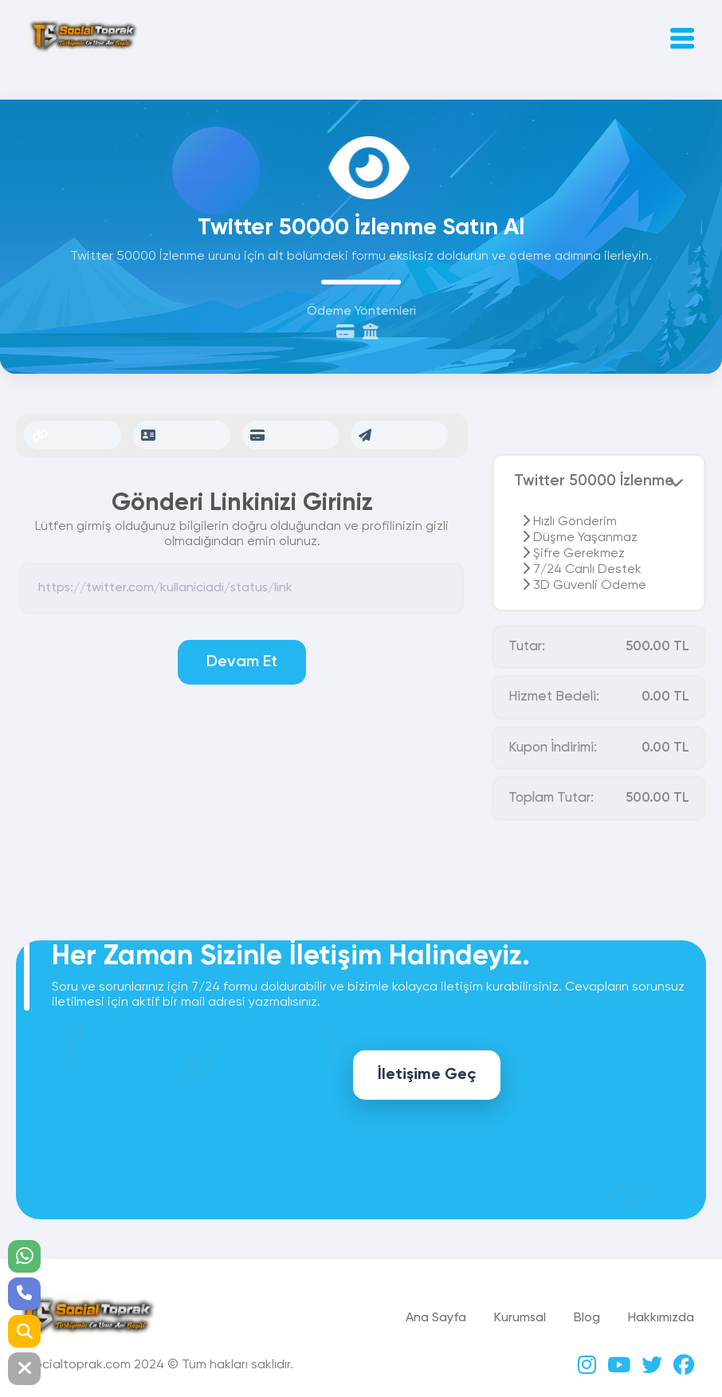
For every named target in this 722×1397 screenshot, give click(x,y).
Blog (587, 1318)
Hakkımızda (661, 1318)
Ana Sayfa (436, 1318)
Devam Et (241, 662)
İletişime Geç (427, 1075)
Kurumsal (520, 1318)
